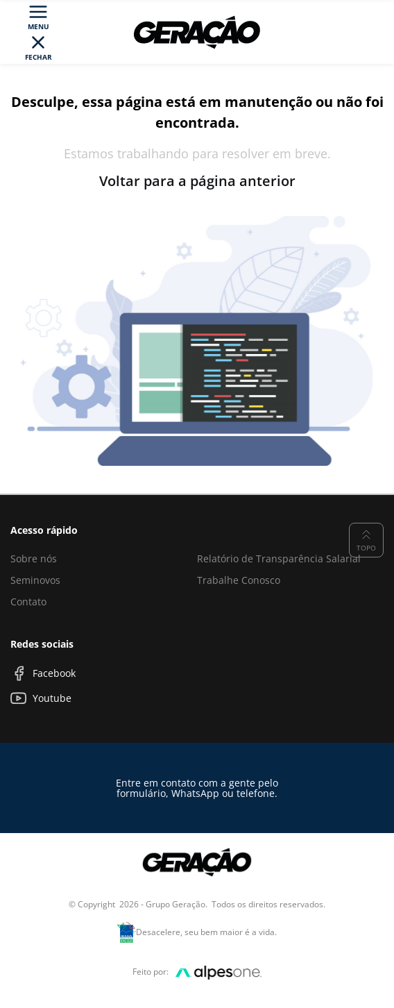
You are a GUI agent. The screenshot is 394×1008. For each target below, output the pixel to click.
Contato (28, 601)
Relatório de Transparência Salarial (279, 558)
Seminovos (35, 580)
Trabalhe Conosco (238, 580)
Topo (366, 539)
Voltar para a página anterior (197, 181)
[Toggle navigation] (38, 32)
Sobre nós (33, 558)
